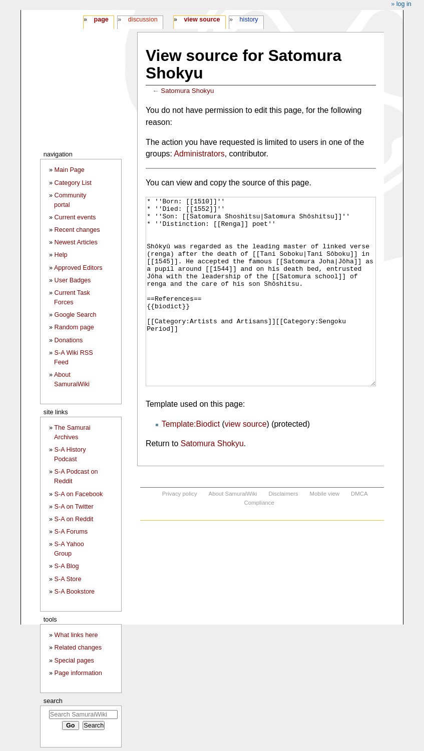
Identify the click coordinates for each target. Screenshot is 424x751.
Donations (69, 340)
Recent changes (77, 229)
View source (202, 19)
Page (101, 19)
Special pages (74, 660)
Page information (78, 673)
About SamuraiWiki (233, 531)
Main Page (70, 169)
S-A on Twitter (74, 506)
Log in (403, 3)
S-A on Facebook (79, 494)
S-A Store (68, 579)
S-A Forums (71, 531)
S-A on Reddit (74, 519)
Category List (73, 182)
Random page (74, 327)
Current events (75, 217)
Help (61, 254)
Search (53, 701)
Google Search (76, 314)
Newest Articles (76, 242)
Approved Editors (78, 267)
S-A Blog (67, 566)
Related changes (78, 647)
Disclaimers (283, 531)
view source (246, 461)
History (249, 19)
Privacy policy (179, 531)
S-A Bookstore (75, 591)
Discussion (143, 19)
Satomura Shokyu (187, 90)
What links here (76, 635)
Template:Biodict (191, 461)
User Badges (73, 280)
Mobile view (324, 531)
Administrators (199, 153)
